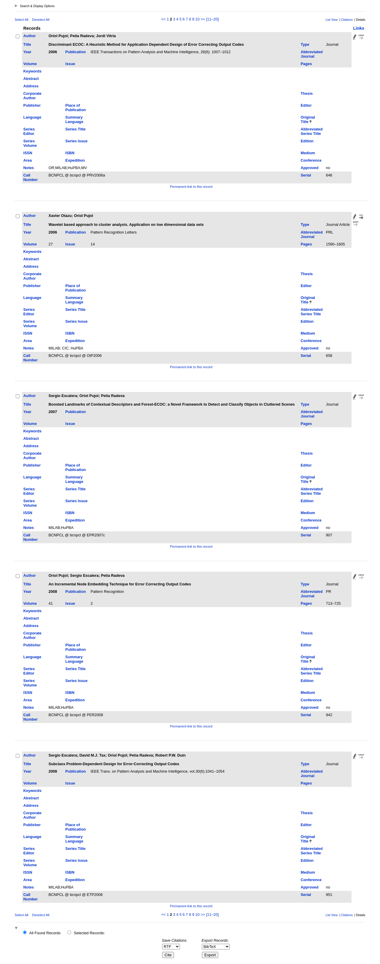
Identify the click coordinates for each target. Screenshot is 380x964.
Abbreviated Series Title (312, 131)
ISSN (27, 153)
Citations (347, 19)
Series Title (75, 129)
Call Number (30, 177)
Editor (306, 105)
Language (32, 117)
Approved (310, 168)
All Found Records (44, 933)
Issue (70, 64)
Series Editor (29, 131)
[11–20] (212, 19)
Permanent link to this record (191, 186)
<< (163, 19)
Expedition (75, 160)
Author (29, 36)
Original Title (308, 119)
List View (332, 19)
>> (203, 19)
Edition (307, 141)
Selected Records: (89, 933)
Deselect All (40, 19)
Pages (306, 64)
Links (358, 28)
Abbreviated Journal (312, 54)
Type (305, 44)
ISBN (70, 153)
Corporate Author (32, 95)
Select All (21, 19)
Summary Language (74, 119)
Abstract (31, 78)
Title (27, 44)
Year (27, 52)
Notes (28, 168)
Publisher (32, 105)
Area (27, 160)
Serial (306, 175)
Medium (308, 153)
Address (31, 86)
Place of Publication (75, 107)
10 (197, 19)
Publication (75, 52)
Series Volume (30, 143)
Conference (311, 160)
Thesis (307, 93)
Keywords (32, 71)
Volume (30, 64)
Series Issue (76, 141)
